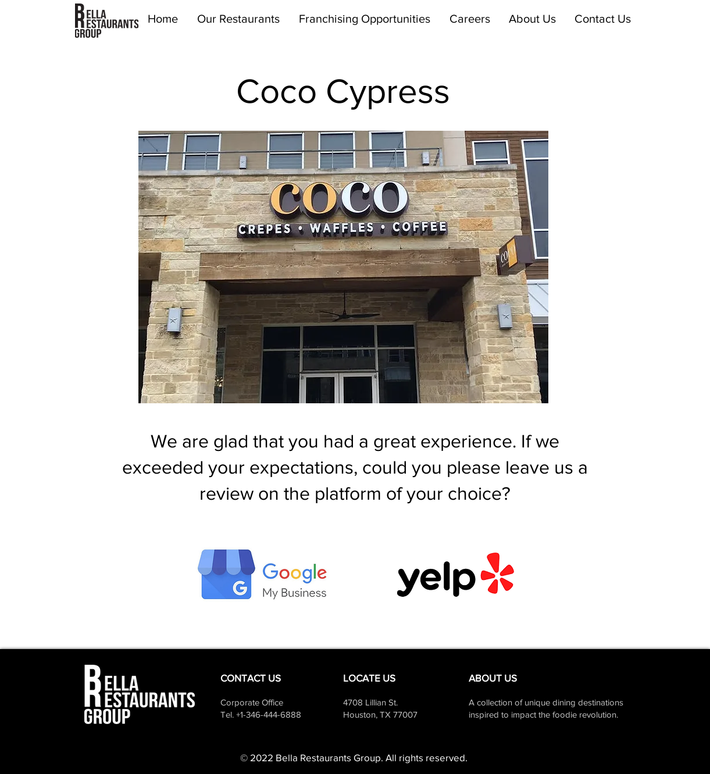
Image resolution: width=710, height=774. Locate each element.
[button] (239, 19)
